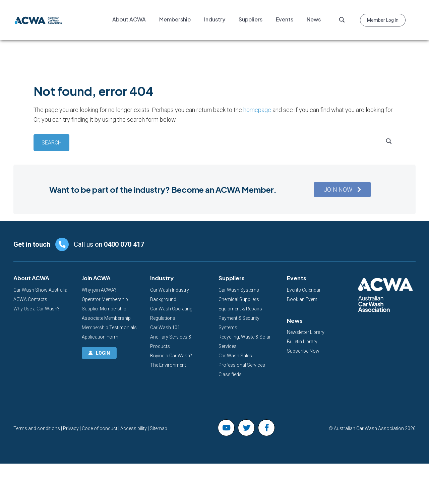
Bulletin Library (302, 341)
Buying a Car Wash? (171, 355)
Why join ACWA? (99, 290)
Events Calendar (304, 290)
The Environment (168, 365)
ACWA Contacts (30, 299)
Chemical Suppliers (239, 299)
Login (103, 353)
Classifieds (230, 374)
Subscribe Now (303, 351)
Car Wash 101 (165, 327)
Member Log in (383, 20)
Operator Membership (105, 299)
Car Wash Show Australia (40, 290)
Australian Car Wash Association (38, 20)
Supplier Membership (104, 308)
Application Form (100, 337)
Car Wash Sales (235, 355)
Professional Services (242, 365)
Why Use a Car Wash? (36, 308)
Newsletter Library (305, 332)
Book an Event (302, 299)
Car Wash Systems (239, 290)
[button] (342, 189)
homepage (257, 109)
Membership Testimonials (109, 327)
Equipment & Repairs (240, 308)
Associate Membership (106, 318)
